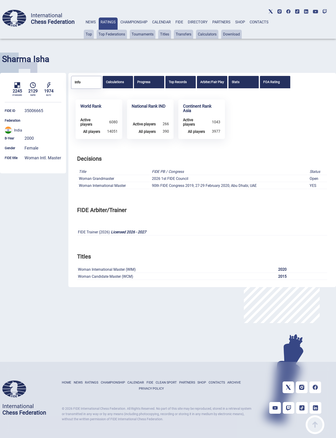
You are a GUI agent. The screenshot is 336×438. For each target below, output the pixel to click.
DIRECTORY (198, 22)
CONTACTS (259, 22)
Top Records (178, 82)
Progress (143, 82)
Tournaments (143, 34)
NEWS (91, 22)
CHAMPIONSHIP (133, 22)
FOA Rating (271, 82)
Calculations (115, 82)
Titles (164, 34)
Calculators (207, 34)
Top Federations (111, 34)
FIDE (179, 22)
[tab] (91, 28)
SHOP (240, 22)
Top (89, 34)
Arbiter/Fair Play (212, 82)
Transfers (183, 34)
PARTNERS (221, 22)
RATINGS (108, 22)
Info (77, 82)
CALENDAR (161, 22)
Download (231, 34)
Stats (235, 82)
